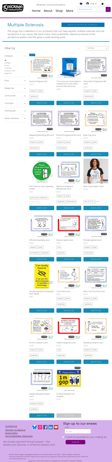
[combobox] (97, 48)
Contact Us (11, 426)
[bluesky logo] (34, 427)
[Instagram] (40, 427)
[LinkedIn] (51, 427)
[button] (102, 3)
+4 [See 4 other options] (98, 202)
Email (67, 427)
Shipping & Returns (15, 429)
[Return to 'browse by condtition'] (82, 25)
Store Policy (11, 432)
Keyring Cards (10, 71)
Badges (8, 63)
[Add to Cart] (41, 103)
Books (7, 65)
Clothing (8, 68)
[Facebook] (45, 427)
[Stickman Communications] (51, 4)
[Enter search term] (90, 9)
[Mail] (81, 3)
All (5, 60)
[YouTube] (56, 427)
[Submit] (75, 442)
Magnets (8, 73)
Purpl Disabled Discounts (19, 436)
